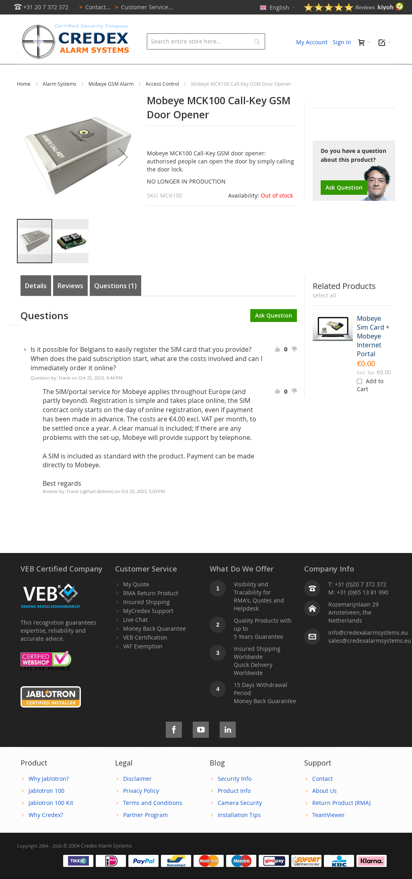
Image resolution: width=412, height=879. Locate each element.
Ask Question (344, 205)
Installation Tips (239, 833)
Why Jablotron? (49, 797)
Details (36, 303)
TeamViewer (328, 833)
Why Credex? (46, 833)
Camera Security (240, 821)
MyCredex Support (148, 629)
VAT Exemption (143, 664)
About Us (324, 809)
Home (24, 102)
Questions (115, 303)
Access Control (163, 102)
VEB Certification (145, 655)
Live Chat (135, 638)
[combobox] (206, 41)
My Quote (136, 602)
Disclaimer (137, 797)
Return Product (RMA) (341, 821)
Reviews (70, 303)
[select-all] (324, 314)
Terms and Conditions (152, 821)
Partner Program (145, 833)
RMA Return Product (150, 611)
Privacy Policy (141, 809)
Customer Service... (142, 7)
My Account (312, 42)
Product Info (234, 809)
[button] (123, 175)
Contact (322, 797)
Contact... (93, 7)
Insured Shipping (146, 620)
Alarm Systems (60, 102)
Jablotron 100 (46, 809)
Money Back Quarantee (154, 646)
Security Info (234, 797)
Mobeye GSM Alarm (112, 102)
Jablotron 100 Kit (51, 821)
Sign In (342, 42)
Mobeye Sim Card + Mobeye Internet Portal (373, 354)
